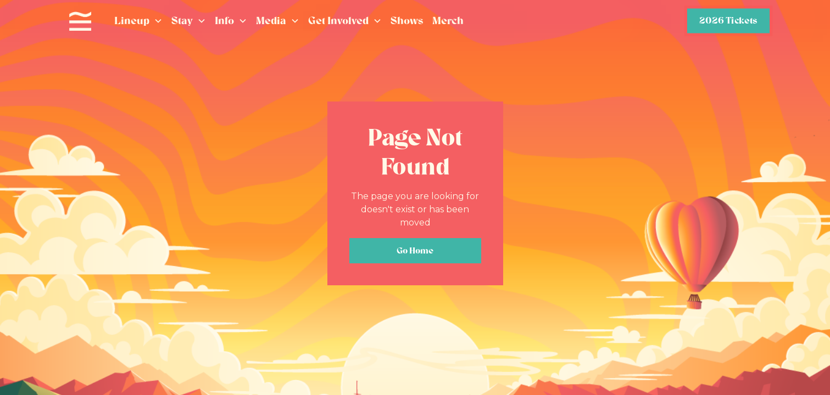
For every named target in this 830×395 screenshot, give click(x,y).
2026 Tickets (728, 20)
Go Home (415, 250)
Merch (448, 20)
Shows (407, 20)
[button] (138, 21)
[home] (80, 21)
